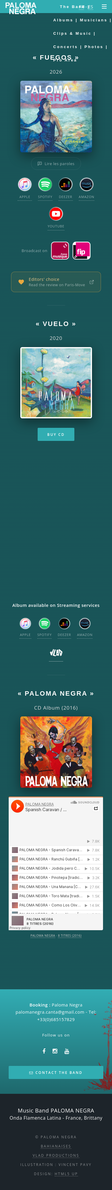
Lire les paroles (55, 163)
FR (81, 7)
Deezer (66, 188)
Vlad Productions (56, 1155)
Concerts (65, 47)
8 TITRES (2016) (70, 935)
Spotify (45, 188)
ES (90, 7)
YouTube (55, 217)
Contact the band (55, 1072)
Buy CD (56, 434)
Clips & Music (72, 33)
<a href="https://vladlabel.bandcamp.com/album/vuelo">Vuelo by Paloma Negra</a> (56, 523)
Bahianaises (56, 1146)
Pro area (65, 60)
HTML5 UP (66, 1173)
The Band (72, 6)
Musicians (94, 20)
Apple (25, 188)
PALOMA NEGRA (42, 935)
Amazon (86, 188)
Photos (94, 47)
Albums (63, 20)
